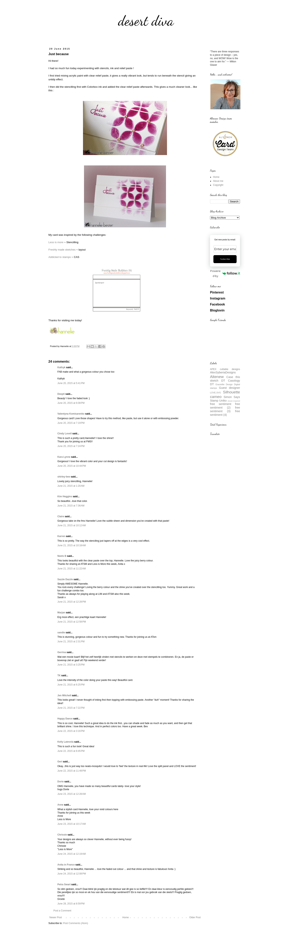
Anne (60, 804)
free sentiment (220, 404)
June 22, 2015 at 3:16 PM (71, 731)
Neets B (61, 556)
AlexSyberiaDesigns (223, 372)
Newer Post (55, 917)
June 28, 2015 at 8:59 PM (71, 903)
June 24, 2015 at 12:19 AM (71, 853)
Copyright (218, 185)
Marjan (61, 612)
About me (218, 181)
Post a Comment (62, 910)
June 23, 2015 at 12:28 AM (71, 794)
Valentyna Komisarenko (70, 413)
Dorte (60, 781)
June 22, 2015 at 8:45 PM (71, 751)
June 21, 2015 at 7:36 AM (70, 505)
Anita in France (66, 864)
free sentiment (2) (225, 405)
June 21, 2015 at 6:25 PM (71, 684)
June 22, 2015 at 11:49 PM (71, 770)
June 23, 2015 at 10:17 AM (71, 824)
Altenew (217, 377)
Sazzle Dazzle (65, 579)
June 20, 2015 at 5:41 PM (71, 383)
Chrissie (62, 834)
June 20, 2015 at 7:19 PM (71, 423)
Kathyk (61, 367)
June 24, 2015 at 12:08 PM (71, 873)
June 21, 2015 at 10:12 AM (71, 525)
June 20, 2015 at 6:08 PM (71, 403)
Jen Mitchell (64, 695)
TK (59, 675)
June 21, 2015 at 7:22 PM (71, 707)
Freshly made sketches (62, 249)
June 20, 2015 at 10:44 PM (71, 466)
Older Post (195, 917)
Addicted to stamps (59, 257)
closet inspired (234, 401)
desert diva (146, 20)
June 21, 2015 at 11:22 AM (71, 568)
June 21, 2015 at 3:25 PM (71, 664)
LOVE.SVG (215, 392)
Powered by (225, 273)
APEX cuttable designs (225, 369)
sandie (61, 632)
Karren (61, 536)
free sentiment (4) (225, 413)
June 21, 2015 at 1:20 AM (70, 485)
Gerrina (61, 652)
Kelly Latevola (65, 741)
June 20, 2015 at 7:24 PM (71, 446)
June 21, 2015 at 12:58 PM (71, 621)
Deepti (61, 394)
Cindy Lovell (64, 433)
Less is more (55, 242)
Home (125, 917)
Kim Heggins (64, 496)
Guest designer (229, 387)
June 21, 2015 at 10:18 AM (71, 545)
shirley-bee (63, 476)
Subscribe (225, 259)
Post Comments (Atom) (75, 923)
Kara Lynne (63, 457)
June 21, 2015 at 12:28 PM (71, 601)
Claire (60, 516)
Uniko (223, 400)
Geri (59, 761)
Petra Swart (64, 884)
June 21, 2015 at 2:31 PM (71, 641)
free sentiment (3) (225, 409)
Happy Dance (65, 718)
